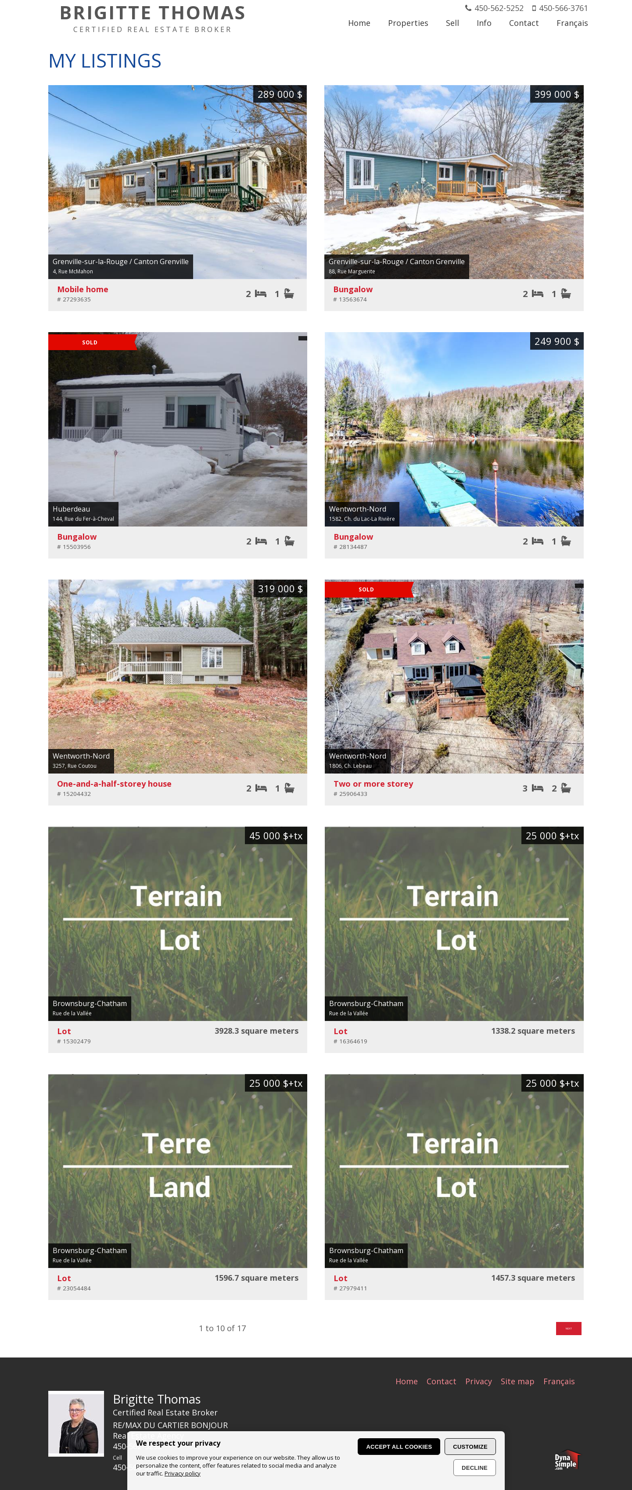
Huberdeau (71, 509)
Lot (64, 1031)
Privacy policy (183, 1473)
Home (406, 1381)
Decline (475, 1468)
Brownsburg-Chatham (90, 1004)
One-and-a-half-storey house (114, 784)
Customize (470, 1446)
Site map (518, 1381)
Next (562, 1330)
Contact (441, 1381)
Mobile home (82, 289)
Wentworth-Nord (357, 509)
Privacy (478, 1381)
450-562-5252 (499, 8)
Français (559, 1381)
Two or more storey (373, 784)
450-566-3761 (563, 8)
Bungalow (353, 289)
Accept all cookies (399, 1446)
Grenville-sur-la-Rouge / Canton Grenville (121, 261)
